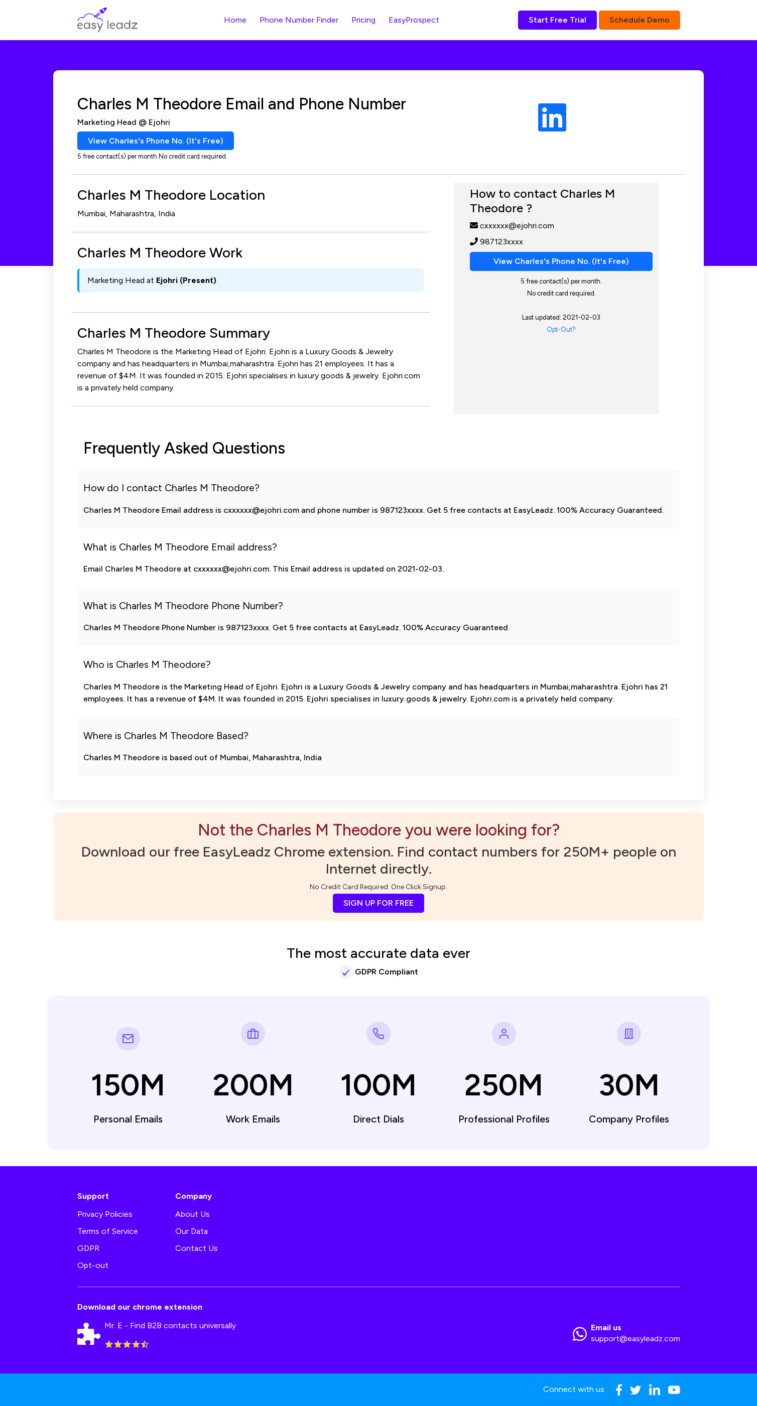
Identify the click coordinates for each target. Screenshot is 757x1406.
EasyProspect (414, 20)
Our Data (191, 1231)
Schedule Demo (639, 20)
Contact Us (196, 1248)
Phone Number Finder (299, 20)
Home (235, 20)
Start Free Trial (557, 20)
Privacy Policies (105, 1214)
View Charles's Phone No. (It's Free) (156, 141)
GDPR (88, 1248)
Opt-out (92, 1266)
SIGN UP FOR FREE (378, 903)
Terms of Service (107, 1231)
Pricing (363, 20)
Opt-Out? (561, 329)
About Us (192, 1214)
